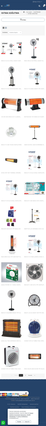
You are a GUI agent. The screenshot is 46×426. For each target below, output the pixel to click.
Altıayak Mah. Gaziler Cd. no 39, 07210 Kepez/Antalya (25, 397)
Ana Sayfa (29, 12)
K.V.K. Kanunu (11, 404)
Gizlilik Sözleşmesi (23, 404)
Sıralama (5, 32)
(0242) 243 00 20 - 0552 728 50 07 (20, 399)
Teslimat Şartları (14, 407)
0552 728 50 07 (35, 399)
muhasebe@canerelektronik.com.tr (25, 400)
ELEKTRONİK (37, 12)
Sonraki (30, 375)
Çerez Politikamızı (23, 416)
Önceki (16, 375)
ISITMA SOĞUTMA (32, 13)
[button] (23, 20)
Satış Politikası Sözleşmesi (29, 407)
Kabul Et (27, 421)
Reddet (19, 421)
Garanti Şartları (34, 404)
